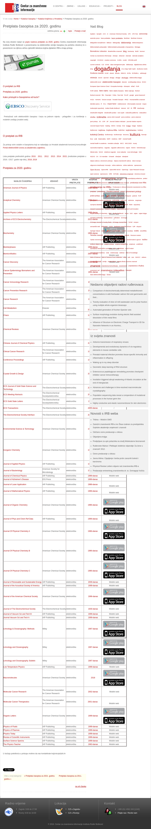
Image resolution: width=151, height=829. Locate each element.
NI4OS (133, 148)
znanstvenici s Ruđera (136, 266)
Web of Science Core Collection (112, 257)
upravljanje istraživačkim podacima (101, 248)
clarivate (128, 56)
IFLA (104, 104)
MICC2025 (128, 143)
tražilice (144, 239)
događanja (107, 69)
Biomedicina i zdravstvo (98, 51)
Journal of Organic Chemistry (15, 505)
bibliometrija (126, 43)
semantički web (95, 226)
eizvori (100, 78)
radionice (131, 200)
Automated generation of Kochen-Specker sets (112, 310)
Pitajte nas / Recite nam (127, 813)
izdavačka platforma (132, 113)
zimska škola (112, 261)
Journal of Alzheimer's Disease (16, 479)
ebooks (117, 73)
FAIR (137, 86)
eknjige (118, 78)
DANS (107, 64)
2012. (46, 156)
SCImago (124, 218)
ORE (110, 174)
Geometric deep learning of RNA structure (110, 367)
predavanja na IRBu (100, 187)
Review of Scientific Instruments (16, 737)
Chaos (6, 315)
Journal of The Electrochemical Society (19, 609)
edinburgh (143, 73)
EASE (106, 73)
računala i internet (121, 204)
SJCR (111, 226)
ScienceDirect (108, 218)
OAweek (111, 156)
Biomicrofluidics (9, 254)
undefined (139, 244)
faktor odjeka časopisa (116, 91)
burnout (142, 51)
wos (133, 257)
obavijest (118, 156)
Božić (137, 51)
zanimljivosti (95, 261)
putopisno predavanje (104, 200)
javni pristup (94, 121)
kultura (135, 134)
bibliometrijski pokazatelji (98, 47)
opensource (104, 174)
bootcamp (131, 51)
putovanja (115, 200)
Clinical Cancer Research (13, 351)
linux (91, 139)
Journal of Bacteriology (12, 470)
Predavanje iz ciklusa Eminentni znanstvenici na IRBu (129, 187)
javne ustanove (136, 117)
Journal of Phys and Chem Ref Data (18, 519)
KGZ (123, 126)
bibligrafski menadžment (97, 42)
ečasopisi (127, 86)
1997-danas (93, 629)
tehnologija (119, 235)
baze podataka (117, 38)
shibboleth (104, 226)
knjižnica (102, 130)
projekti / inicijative (117, 196)
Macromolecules (10, 678)
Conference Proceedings (13, 360)
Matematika (102, 139)
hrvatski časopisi (117, 99)
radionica (124, 200)
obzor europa (136, 161)
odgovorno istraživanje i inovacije (100, 165)
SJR (134, 226)
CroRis (119, 60)
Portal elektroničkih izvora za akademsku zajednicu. (24, 148)
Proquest (128, 196)
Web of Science (95, 257)
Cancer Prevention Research (15, 290)
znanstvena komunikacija (110, 266)
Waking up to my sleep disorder (106, 362)
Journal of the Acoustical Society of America (21, 586)
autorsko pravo (95, 38)
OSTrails (116, 174)
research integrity (110, 209)
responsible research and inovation (127, 209)
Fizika (114, 95)
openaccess (138, 165)
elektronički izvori (95, 82)
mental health (127, 139)
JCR (103, 121)
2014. (59, 156)
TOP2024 (115, 239)
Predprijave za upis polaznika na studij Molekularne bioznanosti (119, 441)
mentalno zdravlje (113, 143)
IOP (128, 108)
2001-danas (93, 702)
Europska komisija (117, 86)
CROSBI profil (132, 60)
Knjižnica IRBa (111, 130)
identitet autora (94, 104)
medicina (114, 139)
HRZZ (126, 99)
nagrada (107, 148)
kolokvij (140, 130)
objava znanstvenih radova (122, 161)
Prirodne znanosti (113, 191)
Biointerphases (9, 247)
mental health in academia (98, 143)
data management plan (117, 64)
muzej (135, 143)
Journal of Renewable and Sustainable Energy (22, 582)
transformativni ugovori (134, 239)
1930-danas (93, 609)
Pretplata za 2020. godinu (15, 92)
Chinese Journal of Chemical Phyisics (19, 343)
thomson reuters (136, 235)
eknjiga (112, 78)
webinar (122, 253)
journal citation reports (134, 121)
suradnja (130, 231)
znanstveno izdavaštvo (112, 270)
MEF (120, 139)
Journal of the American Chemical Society (20, 596)
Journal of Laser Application (14, 484)
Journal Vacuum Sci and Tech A (16, 617)
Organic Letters (9, 716)
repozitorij (137, 204)
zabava (144, 257)
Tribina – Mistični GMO (102, 420)
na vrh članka (80, 786)
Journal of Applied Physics (14, 464)
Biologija (137, 47)
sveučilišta (143, 231)
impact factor (112, 104)
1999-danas (93, 479)
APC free (135, 34)
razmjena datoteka (96, 204)
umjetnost (132, 244)
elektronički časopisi (111, 82)
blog (125, 51)
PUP (139, 196)
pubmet (134, 196)
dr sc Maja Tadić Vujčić (129, 69)
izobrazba (101, 117)
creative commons (110, 60)
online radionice (128, 165)
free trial (120, 95)
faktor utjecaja (129, 91)
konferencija (109, 134)
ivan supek (121, 113)
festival (137, 91)
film (103, 95)
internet (123, 108)
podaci (145, 178)
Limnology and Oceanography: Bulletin (19, 661)
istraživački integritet (96, 113)
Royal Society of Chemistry (98, 213)
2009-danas (93, 582)
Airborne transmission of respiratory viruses (111, 342)
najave (128, 148)
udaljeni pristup (109, 244)
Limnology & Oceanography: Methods (19, 629)
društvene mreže (142, 69)
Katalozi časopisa (28, 19)
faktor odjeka (103, 91)
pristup (122, 191)
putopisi (93, 200)
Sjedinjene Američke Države (122, 226)
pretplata (93, 191)
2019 (35, 160)
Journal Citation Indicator (117, 121)
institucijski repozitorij (97, 108)
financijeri (108, 95)
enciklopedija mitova (134, 82)
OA (97, 156)
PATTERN (120, 178)
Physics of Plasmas (11, 730)
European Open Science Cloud (99, 86)
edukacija (93, 78)
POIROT (93, 183)
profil (102, 196)
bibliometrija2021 (137, 42)
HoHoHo (98, 99)
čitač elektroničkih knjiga (97, 274)
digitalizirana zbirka (140, 64)
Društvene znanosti (97, 73)
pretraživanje (101, 191)
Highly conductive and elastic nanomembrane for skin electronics (119, 403)
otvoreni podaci (95, 178)
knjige (134, 126)
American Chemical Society (118, 34)
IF (101, 104)
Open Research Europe (136, 169)
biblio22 (109, 42)
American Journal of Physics (15, 188)
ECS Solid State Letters (13, 401)
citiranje (115, 56)
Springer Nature (95, 231)
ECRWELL (135, 73)
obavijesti (125, 156)
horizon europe (106, 99)
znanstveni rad (94, 270)
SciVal (130, 222)
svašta (136, 231)
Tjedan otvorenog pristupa (98, 239)
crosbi (125, 60)
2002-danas (93, 692)
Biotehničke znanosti (115, 51)
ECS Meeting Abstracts (12, 394)
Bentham (127, 38)
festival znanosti (95, 95)
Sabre (126, 213)
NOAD (101, 152)
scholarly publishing (96, 218)
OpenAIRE (104, 169)
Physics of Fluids (10, 727)
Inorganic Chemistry (11, 450)
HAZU (92, 99)
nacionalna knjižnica (96, 148)
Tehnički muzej (108, 235)
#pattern (92, 34)
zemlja (104, 261)
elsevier (124, 82)
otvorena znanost (126, 174)
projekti (107, 196)
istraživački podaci (110, 113)
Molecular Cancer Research (14, 692)
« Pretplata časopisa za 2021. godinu (39, 776)
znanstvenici (123, 266)
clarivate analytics (138, 56)
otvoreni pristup (108, 178)
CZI (102, 64)
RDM (130, 204)
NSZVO (92, 156)
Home (16, 19)
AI (107, 34)
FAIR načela (94, 91)
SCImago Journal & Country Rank (100, 222)
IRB (134, 108)
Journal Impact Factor (97, 126)
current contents (95, 64)
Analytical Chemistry (11, 200)
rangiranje (138, 200)
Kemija (118, 126)
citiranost (121, 56)
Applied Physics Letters (13, 212)
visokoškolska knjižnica (97, 253)
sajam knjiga (143, 213)
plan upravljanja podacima (133, 178)
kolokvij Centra (97, 134)
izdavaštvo (143, 113)
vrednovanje (114, 253)
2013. (53, 156)
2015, (65, 156)
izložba (92, 117)
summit (124, 231)
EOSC (144, 82)
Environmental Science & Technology (18, 429)
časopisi (129, 270)
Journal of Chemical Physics (15, 476)
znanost (95, 265)
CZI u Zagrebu (74, 809)
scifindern (117, 218)
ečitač (133, 86)
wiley (125, 257)
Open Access (95, 170)
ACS (104, 34)
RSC (110, 213)
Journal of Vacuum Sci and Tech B (17, 614)
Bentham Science (136, 38)
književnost (93, 130)
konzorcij (126, 134)
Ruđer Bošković (118, 213)
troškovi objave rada (96, 244)
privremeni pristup (133, 191)
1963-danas (93, 744)
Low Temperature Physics (14, 667)
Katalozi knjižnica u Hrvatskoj (50, 19)
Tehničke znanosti (96, 235)
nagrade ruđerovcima (118, 148)
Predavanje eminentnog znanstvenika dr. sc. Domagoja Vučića (118, 471)
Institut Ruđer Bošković (112, 108)
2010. (33, 156)
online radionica (117, 165)
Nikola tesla (94, 152)
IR (131, 108)
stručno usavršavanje (113, 231)
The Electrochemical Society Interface (19, 415)
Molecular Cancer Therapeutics (16, 702)
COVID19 (100, 60)
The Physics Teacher (12, 744)
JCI (100, 121)
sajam (136, 213)
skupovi (138, 226)
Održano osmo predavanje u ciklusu (107, 432)
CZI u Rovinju (73, 813)
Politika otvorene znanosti (105, 183)
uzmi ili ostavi (129, 248)
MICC (122, 143)
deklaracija (129, 64)
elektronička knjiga (135, 78)
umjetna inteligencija (121, 244)
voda (107, 253)
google (131, 95)
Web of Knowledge (132, 253)
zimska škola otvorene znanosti (127, 261)
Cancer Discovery (10, 262)
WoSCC (137, 257)
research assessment (97, 209)
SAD (131, 213)
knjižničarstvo (131, 130)
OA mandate (104, 156)
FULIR (126, 95)
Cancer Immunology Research (15, 282)
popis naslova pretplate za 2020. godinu (42, 42)
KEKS (113, 126)
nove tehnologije (132, 152)
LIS (95, 139)
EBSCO (123, 73)
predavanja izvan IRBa (138, 183)
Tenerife (126, 235)
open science (94, 174)
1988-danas (93, 484)
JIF (107, 121)
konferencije (118, 134)
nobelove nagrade (110, 152)
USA (114, 248)
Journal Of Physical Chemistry (16, 531)
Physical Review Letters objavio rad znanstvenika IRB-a (116, 466)
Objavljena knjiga (100, 437)
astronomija (143, 34)
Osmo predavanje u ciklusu (104, 454)
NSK (140, 152)
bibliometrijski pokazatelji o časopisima (121, 47)
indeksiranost (122, 104)
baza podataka (105, 38)
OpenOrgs (125, 169)
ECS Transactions (10, 408)
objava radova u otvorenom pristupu (101, 161)
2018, (30, 160)
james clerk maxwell (113, 117)
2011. (40, 156)
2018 (93, 678)
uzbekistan (120, 248)
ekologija (125, 78)
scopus (136, 222)
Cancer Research (10, 299)
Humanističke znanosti (137, 99)
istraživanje (140, 108)
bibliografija (116, 42)
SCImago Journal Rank (120, 222)
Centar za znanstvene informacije (100, 56)
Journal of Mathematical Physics (16, 491)
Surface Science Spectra (13, 741)
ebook (112, 73)
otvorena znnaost (139, 174)
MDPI (108, 139)
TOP (109, 239)
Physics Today (9, 734)
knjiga (128, 126)
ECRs (129, 73)
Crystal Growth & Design (13, 374)
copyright (93, 60)
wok (129, 257)
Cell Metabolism (10, 308)
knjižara (139, 126)
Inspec (144, 104)
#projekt (99, 34)
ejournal (106, 78)
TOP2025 (122, 239)
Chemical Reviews (11, 329)
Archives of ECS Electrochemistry (17, 219)
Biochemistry (8, 233)
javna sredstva (125, 117)
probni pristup (95, 196)
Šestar (109, 274)
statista (103, 231)
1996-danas (93, 505)
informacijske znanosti (134, 104)
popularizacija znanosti (121, 183)
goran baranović (140, 95)
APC (129, 34)
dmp (91, 69)
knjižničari (121, 130)
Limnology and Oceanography (15, 647)
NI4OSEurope (141, 148)
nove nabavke (121, 152)
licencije (143, 134)
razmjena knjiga (108, 204)
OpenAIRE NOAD (115, 169)
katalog (107, 126)
